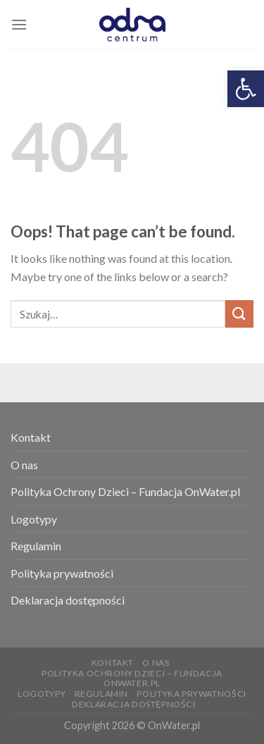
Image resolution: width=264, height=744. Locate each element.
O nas (24, 464)
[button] (245, 88)
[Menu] (19, 24)
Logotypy (34, 519)
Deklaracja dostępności (68, 600)
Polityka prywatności (62, 573)
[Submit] (239, 314)
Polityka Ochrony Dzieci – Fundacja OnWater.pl (125, 491)
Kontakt (31, 437)
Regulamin (36, 545)
